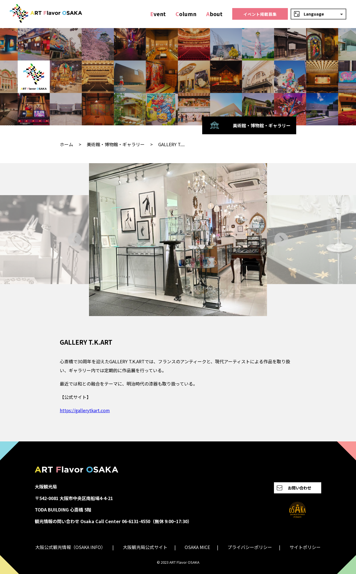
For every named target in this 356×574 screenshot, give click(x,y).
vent (158, 14)
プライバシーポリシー (250, 547)
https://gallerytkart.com (85, 410)
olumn (185, 14)
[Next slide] (281, 239)
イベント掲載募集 (260, 14)
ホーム (66, 144)
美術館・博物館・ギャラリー (116, 144)
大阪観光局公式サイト (145, 547)
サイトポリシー (305, 547)
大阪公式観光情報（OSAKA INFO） (70, 547)
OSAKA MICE (197, 547)
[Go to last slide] (75, 239)
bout (214, 14)
